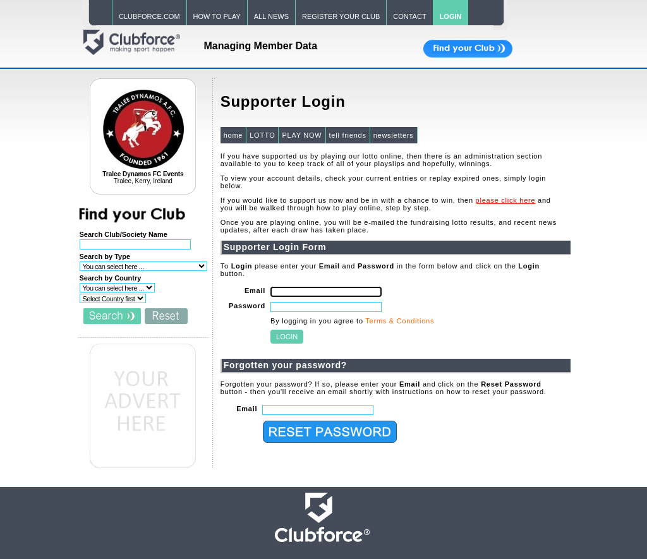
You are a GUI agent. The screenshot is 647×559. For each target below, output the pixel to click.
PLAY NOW (302, 135)
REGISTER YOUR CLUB (341, 16)
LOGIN (451, 16)
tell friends (347, 135)
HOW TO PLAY (217, 16)
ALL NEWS (271, 16)
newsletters (393, 135)
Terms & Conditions (399, 321)
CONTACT (409, 16)
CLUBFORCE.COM (149, 16)
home (233, 135)
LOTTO (262, 135)
